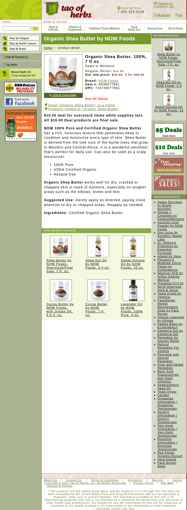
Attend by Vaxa (169, 256)
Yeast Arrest (167, 391)
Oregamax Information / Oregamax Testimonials (167, 403)
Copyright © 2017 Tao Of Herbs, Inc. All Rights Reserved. (85, 482)
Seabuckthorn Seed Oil (168, 386)
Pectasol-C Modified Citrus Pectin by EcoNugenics (169, 265)
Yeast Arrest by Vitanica (169, 295)
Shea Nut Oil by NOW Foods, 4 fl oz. (98, 252)
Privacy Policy (144, 482)
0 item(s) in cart (162, 5)
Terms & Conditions (105, 480)
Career (177, 480)
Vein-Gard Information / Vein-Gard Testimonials (167, 430)
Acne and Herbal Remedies (170, 366)
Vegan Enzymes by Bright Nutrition (169, 205)
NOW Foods (108, 80)
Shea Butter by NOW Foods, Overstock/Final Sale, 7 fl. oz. (60, 254)
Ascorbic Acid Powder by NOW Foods (170, 226)
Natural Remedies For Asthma (168, 348)
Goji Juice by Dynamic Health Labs (169, 236)
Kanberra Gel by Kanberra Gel (170, 332)
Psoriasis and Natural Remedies (168, 358)
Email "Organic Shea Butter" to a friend (81, 105)
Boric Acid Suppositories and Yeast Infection (168, 376)
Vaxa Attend (166, 459)
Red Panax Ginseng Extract (169, 454)
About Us (50, 480)
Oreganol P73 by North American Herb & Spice (170, 287)
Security (158, 480)
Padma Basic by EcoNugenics (170, 325)
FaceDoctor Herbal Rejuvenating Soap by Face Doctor (168, 307)
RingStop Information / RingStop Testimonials (167, 444)
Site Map (167, 482)
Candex (163, 395)
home (48, 48)
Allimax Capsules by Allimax (170, 319)
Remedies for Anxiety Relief (168, 339)
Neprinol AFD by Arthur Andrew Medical (170, 277)
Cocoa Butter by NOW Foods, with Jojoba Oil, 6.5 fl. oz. (60, 298)
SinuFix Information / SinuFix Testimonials (167, 417)
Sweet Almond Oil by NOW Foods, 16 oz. (133, 252)
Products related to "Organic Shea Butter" (83, 109)
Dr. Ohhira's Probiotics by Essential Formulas (167, 248)
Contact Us (74, 480)
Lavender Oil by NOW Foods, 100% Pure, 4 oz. (133, 298)
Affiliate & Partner (60, 485)
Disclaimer (135, 480)
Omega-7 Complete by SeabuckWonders (170, 216)
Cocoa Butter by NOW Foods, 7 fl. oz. (98, 298)
